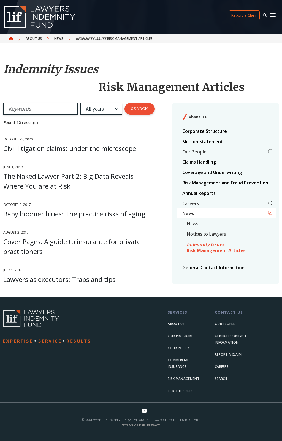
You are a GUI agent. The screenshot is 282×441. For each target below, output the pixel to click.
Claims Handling (199, 162)
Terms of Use (133, 425)
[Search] (40, 109)
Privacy (153, 425)
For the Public (180, 390)
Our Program (180, 335)
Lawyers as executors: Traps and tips (59, 279)
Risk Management (183, 378)
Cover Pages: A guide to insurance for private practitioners (72, 246)
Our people (225, 323)
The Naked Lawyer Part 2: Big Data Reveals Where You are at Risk (68, 181)
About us (176, 323)
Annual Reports (199, 193)
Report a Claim (244, 15)
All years (95, 109)
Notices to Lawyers (206, 234)
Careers (222, 366)
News (58, 38)
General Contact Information (213, 267)
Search (139, 108)
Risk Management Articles (216, 247)
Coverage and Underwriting (212, 172)
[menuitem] (226, 131)
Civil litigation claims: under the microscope (69, 148)
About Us (34, 38)
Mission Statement (202, 142)
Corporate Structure (204, 131)
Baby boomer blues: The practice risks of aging (74, 213)
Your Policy (178, 348)
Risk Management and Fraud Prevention (225, 183)
